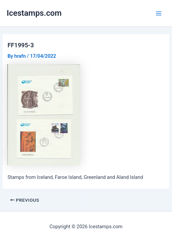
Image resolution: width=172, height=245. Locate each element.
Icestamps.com (34, 13)
